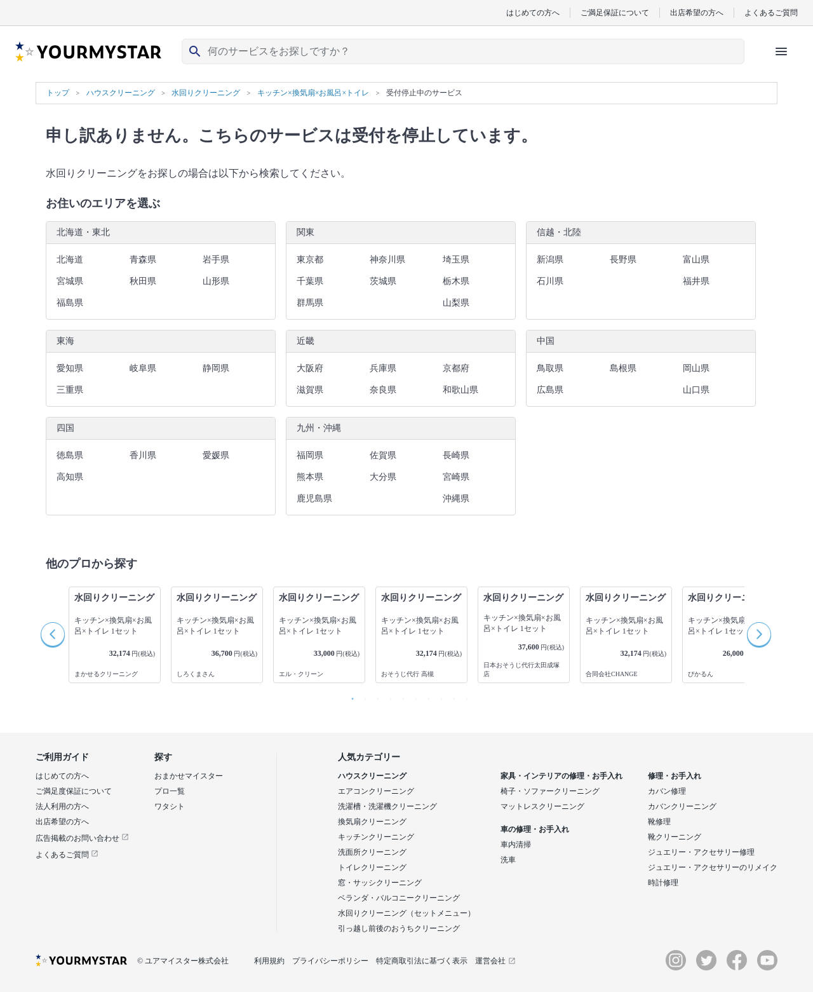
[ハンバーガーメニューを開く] (781, 51)
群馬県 (310, 303)
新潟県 (550, 259)
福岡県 (310, 455)
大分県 (383, 477)
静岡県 (216, 368)
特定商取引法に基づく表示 (421, 961)
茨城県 (383, 281)
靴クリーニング (674, 836)
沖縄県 (456, 498)
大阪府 (310, 368)
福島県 (70, 303)
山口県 (696, 390)
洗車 (508, 859)
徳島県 (70, 455)
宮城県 (70, 281)
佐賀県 (383, 455)
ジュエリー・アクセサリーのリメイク (712, 867)
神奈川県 (387, 259)
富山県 (696, 259)
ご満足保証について (615, 12)
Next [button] (759, 635)
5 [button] (400, 696)
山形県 (216, 281)
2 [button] (362, 696)
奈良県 (383, 390)
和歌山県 (460, 390)
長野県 (623, 259)
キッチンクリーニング (376, 836)
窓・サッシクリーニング (380, 882)
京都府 (456, 368)
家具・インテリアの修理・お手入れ (561, 775)
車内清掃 (516, 844)
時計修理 (663, 882)
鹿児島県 (314, 498)
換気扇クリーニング (372, 821)
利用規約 (269, 961)
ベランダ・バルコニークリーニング (399, 897)
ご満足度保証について (74, 791)
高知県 (70, 477)
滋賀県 (310, 390)
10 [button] (463, 696)
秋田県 (143, 281)
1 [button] (349, 696)
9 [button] (451, 696)
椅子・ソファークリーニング (550, 791)
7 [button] (425, 696)
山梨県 (456, 303)
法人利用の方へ (62, 806)
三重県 (70, 390)
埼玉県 (456, 259)
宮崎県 (456, 477)
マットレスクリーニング (542, 806)
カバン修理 (667, 791)
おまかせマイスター (188, 775)
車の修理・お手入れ (535, 829)
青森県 (143, 259)
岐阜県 (143, 368)
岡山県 (696, 368)
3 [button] (375, 696)
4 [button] (387, 696)
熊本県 (310, 477)
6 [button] (413, 696)
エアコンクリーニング (376, 791)
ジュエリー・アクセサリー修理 (701, 852)
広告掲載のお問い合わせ (82, 838)
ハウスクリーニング (372, 775)
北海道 (70, 259)
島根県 (623, 368)
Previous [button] (53, 635)
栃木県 (456, 281)
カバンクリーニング (682, 806)
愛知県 (70, 368)
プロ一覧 (169, 791)
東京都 (310, 259)
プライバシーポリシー (330, 961)
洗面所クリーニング (372, 852)
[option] (115, 635)
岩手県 (216, 259)
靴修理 (659, 821)
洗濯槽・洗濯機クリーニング (387, 806)
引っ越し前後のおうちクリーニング (399, 928)
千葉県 (310, 281)
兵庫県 (383, 368)
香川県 (143, 455)
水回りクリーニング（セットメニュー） (406, 913)
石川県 (550, 281)
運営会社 (495, 961)
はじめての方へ (533, 12)
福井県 (696, 281)
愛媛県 (216, 455)
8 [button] (438, 696)
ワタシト (169, 806)
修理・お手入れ (674, 775)
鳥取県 (550, 368)
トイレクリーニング (372, 867)
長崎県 (456, 455)
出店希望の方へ (696, 12)
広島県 (550, 390)
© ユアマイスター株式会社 (183, 961)
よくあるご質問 (771, 12)
